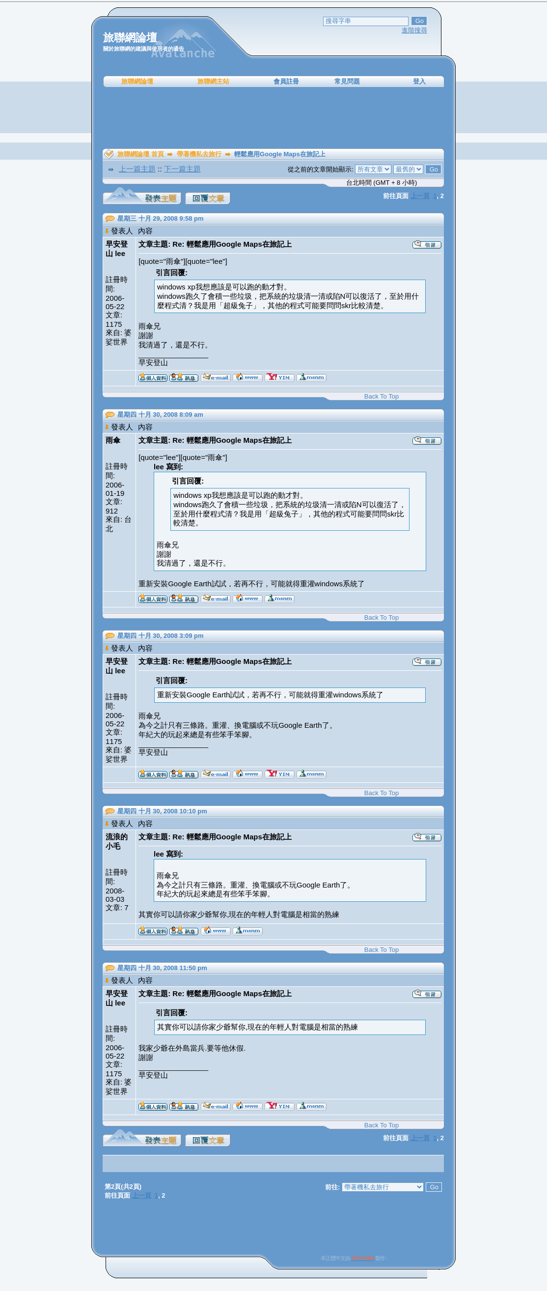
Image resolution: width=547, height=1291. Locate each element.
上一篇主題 (137, 169)
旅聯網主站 (213, 81)
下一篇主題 (182, 169)
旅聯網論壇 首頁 (140, 154)
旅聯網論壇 (137, 81)
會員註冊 (286, 81)
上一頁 (420, 196)
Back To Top (381, 396)
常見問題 (347, 81)
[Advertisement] (273, 118)
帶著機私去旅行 (199, 154)
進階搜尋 (414, 30)
